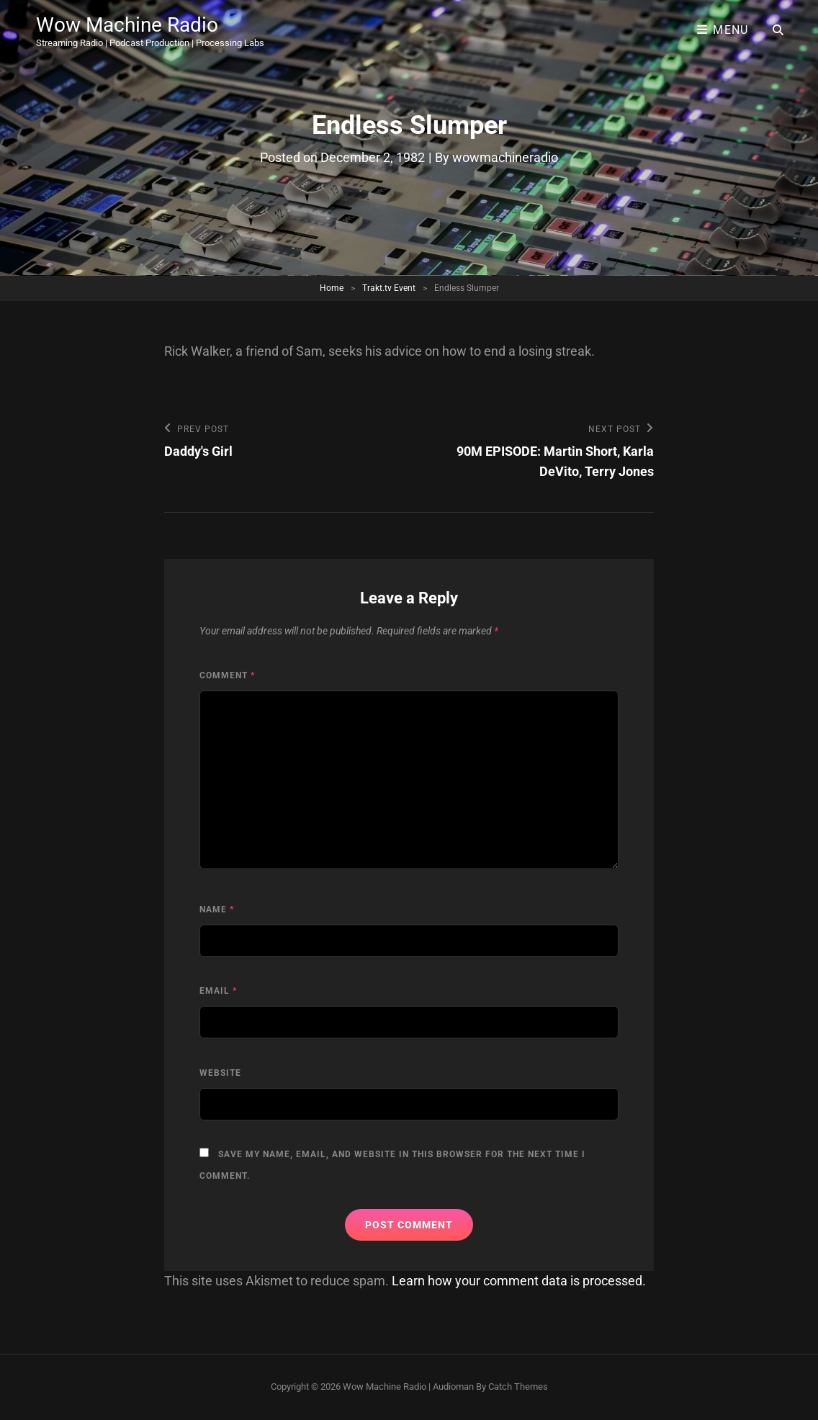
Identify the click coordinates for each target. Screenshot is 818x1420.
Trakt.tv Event (388, 288)
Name (216, 909)
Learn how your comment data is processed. (519, 1280)
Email (218, 991)
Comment (227, 675)
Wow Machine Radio (127, 25)
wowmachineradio (505, 157)
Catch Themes (518, 1386)
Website (220, 1073)
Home (331, 288)
